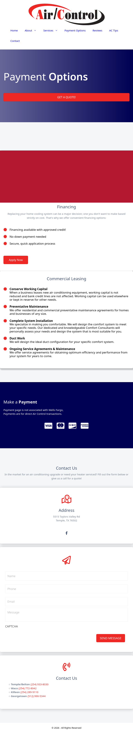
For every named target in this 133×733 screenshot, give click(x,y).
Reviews (97, 30)
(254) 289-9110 (29, 692)
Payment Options (75, 30)
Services (52, 30)
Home (14, 30)
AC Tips (113, 30)
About (32, 30)
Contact (15, 41)
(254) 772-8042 (28, 688)
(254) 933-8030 (39, 684)
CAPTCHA (11, 626)
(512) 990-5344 (37, 696)
